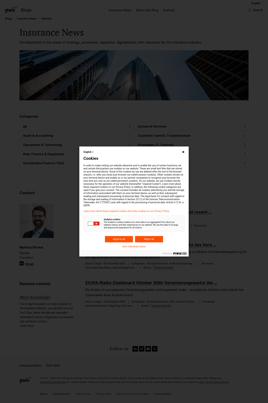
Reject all (149, 239)
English (89, 152)
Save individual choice (134, 246)
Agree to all (119, 239)
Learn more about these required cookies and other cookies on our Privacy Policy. (126, 211)
